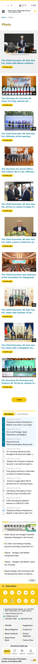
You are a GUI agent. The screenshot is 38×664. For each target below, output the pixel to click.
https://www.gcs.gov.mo (13, 613)
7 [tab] (22, 55)
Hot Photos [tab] (23, 414)
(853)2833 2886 (11, 619)
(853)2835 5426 (26, 619)
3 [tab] (14, 55)
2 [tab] (12, 55)
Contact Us (27, 629)
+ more (32, 580)
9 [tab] (26, 55)
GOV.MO (8, 625)
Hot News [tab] (8, 414)
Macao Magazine (11, 629)
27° (24, 5)
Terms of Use (28, 640)
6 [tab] (20, 55)
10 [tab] (28, 55)
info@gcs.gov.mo (12, 616)
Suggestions (28, 625)
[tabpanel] (19, 43)
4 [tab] (16, 55)
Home (4, 17)
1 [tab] (10, 55)
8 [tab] (24, 55)
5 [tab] (18, 55)
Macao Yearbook (11, 634)
